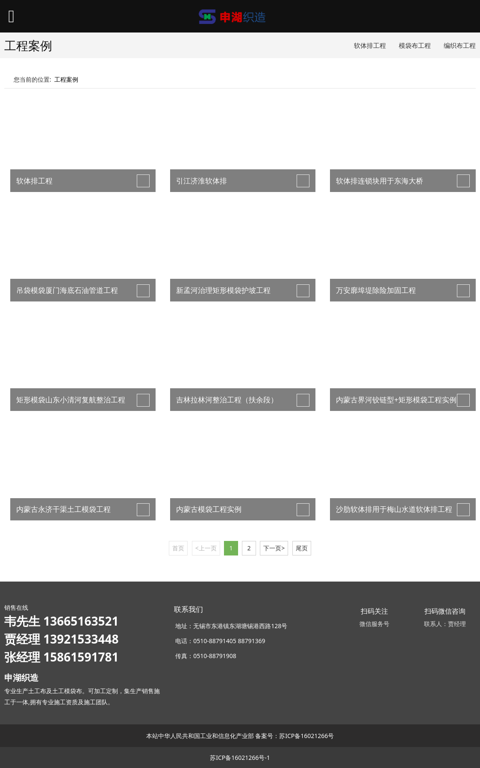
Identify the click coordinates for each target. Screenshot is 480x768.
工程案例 (66, 79)
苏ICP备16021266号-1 (240, 757)
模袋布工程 (415, 45)
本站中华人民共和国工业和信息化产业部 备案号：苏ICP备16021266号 (240, 736)
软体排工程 (370, 45)
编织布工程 (460, 45)
